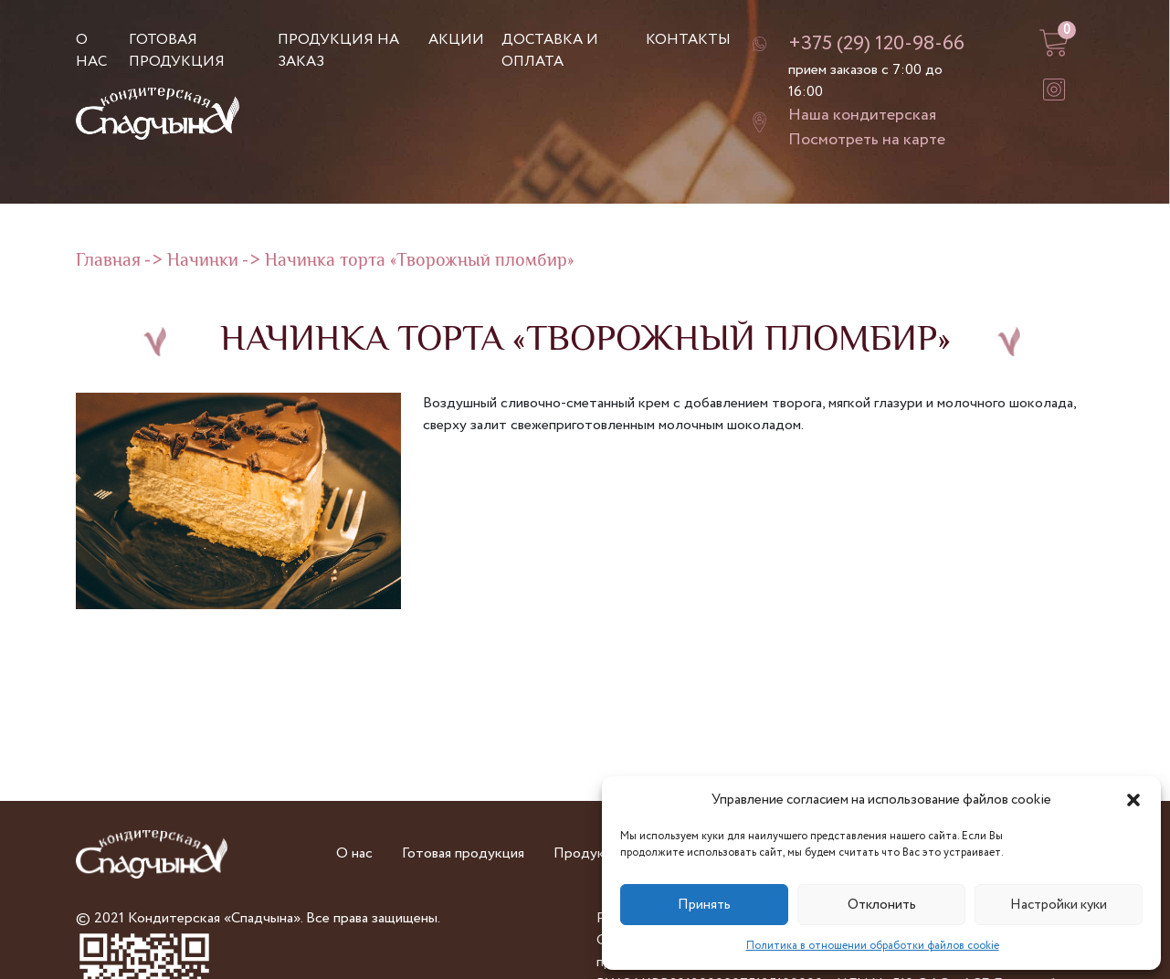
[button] (1133, 800)
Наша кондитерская (862, 115)
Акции (456, 39)
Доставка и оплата (549, 50)
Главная (108, 261)
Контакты (688, 39)
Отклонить (882, 905)
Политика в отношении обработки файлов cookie (872, 945)
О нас (91, 50)
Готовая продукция (177, 50)
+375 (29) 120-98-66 (876, 43)
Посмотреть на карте (866, 140)
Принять (704, 905)
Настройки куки (1058, 905)
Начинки (202, 261)
